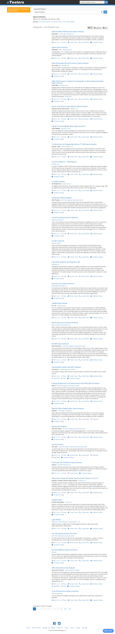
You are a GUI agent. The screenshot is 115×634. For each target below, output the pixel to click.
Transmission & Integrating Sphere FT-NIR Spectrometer (74, 144)
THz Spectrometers (56, 22)
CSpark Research (67, 50)
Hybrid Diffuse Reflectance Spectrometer (68, 31)
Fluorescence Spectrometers (63, 283)
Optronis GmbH (56, 243)
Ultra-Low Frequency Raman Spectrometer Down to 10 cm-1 (75, 478)
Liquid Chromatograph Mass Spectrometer (68, 126)
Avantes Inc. (68, 502)
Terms (72, 628)
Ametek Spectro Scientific (67, 369)
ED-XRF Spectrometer (60, 344)
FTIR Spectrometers (44, 22)
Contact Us (60, 628)
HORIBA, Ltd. (65, 65)
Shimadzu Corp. (63, 85)
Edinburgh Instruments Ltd (59, 286)
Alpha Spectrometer (60, 47)
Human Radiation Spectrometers (65, 550)
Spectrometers (58, 444)
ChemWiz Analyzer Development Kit (66, 262)
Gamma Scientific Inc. (58, 220)
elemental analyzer (59, 426)
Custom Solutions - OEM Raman (64, 162)
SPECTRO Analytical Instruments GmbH (72, 200)
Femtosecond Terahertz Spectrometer (67, 462)
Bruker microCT (66, 184)
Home (28, 628)
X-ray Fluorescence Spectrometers (65, 591)
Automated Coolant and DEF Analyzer (66, 367)
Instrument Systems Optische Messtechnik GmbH (72, 447)
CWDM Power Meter (60, 303)
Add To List (56, 42)
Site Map (84, 628)
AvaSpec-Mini (57, 500)
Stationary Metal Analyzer (62, 198)
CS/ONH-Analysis (58, 181)
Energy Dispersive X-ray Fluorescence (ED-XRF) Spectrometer (75, 383)
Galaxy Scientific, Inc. (67, 146)
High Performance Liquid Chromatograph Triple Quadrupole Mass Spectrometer (78, 82)
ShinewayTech (61, 305)
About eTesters (36, 628)
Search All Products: (40, 9)
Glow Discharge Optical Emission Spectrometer (70, 63)
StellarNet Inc (55, 264)
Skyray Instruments (57, 593)
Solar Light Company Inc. (66, 34)
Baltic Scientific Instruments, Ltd (61, 325)
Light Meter (56, 520)
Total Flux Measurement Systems (65, 217)
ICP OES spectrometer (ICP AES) (64, 533)
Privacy (67, 628)
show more (68, 96)
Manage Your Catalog (48, 628)
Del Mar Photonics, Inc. (64, 465)
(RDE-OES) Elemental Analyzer (63, 568)
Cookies (78, 628)
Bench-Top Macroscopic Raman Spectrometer (70, 106)
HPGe (64, 22)
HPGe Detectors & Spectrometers (65, 323)
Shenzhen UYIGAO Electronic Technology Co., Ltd (66, 522)
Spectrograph (71, 22)
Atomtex (54, 552)
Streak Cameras (58, 241)
